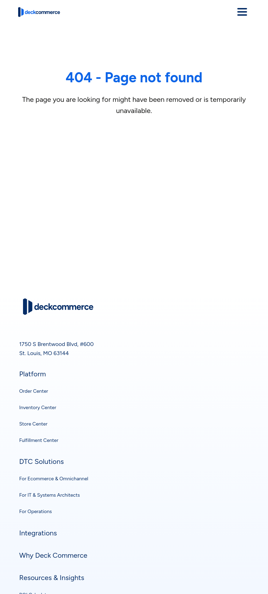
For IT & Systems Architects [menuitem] (49, 495)
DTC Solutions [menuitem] (41, 461)
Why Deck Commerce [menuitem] (53, 555)
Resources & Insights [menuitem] (51, 577)
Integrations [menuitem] (38, 533)
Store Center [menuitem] (33, 424)
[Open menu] (242, 11)
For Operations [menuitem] (35, 511)
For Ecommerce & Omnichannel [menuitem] (53, 479)
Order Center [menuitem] (33, 391)
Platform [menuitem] (32, 374)
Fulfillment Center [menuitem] (38, 440)
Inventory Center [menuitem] (37, 408)
